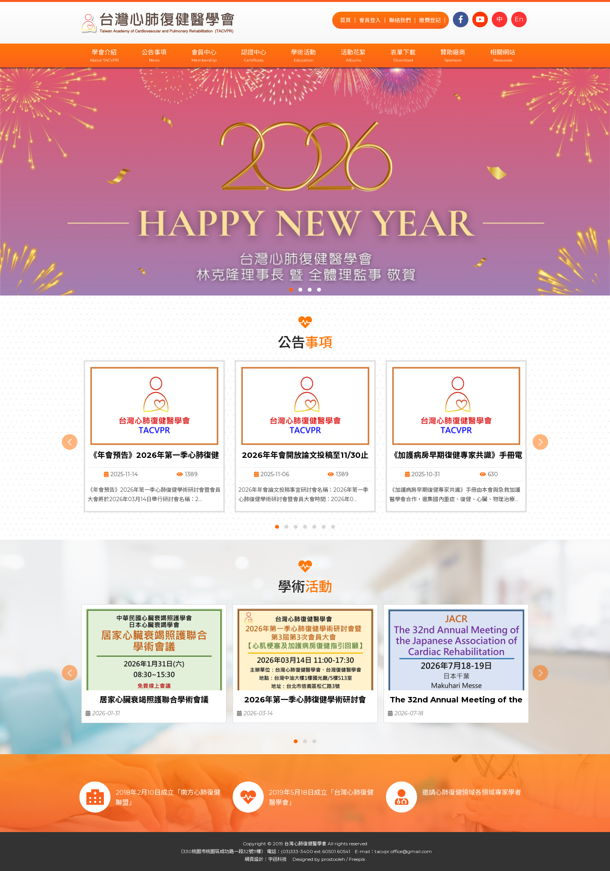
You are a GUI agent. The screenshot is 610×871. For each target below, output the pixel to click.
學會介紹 (104, 52)
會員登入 (370, 20)
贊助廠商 (452, 52)
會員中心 (203, 52)
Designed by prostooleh (316, 859)
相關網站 (502, 52)
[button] (291, 290)
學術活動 (303, 52)
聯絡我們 (400, 20)
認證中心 (253, 52)
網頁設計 (254, 859)
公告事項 (154, 52)
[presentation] (69, 442)
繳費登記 (430, 20)
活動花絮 (353, 52)
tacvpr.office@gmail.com (403, 851)
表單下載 (403, 52)
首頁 (345, 20)
